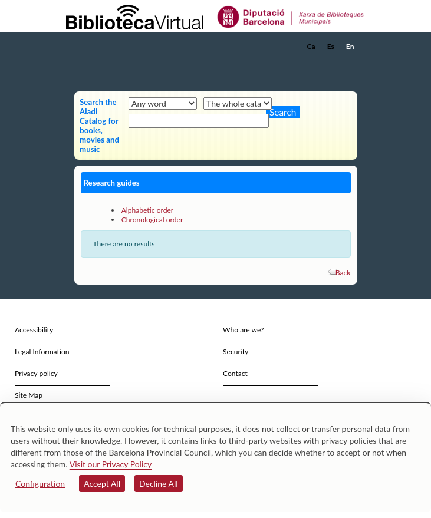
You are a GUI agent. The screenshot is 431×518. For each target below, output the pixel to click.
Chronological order (152, 219)
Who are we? (243, 329)
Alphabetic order (147, 210)
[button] (350, 64)
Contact (235, 373)
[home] (124, 46)
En (350, 46)
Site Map (28, 395)
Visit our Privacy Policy (111, 464)
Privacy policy (36, 373)
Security (235, 351)
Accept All (102, 484)
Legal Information (42, 351)
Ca (311, 46)
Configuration (40, 484)
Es (330, 46)
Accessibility (34, 329)
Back (343, 272)
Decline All (158, 484)
